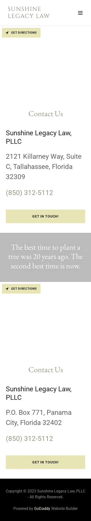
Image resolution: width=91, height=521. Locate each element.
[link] (33, 16)
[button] (80, 13)
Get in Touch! (45, 216)
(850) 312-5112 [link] (29, 193)
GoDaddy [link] (42, 508)
